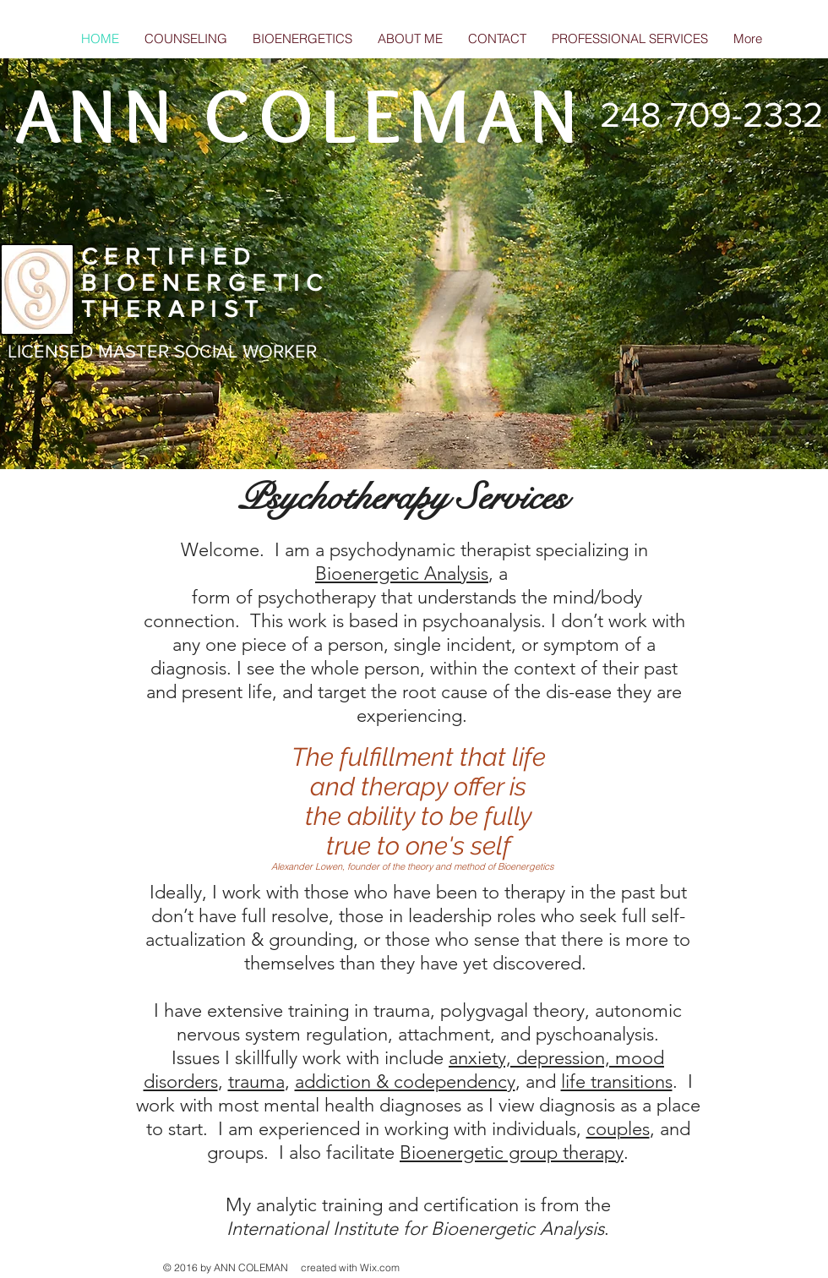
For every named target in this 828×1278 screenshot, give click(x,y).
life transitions (617, 1081)
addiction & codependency (405, 1081)
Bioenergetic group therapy (512, 1152)
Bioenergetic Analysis (401, 573)
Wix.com (380, 1267)
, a (500, 573)
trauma (256, 1081)
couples (618, 1128)
